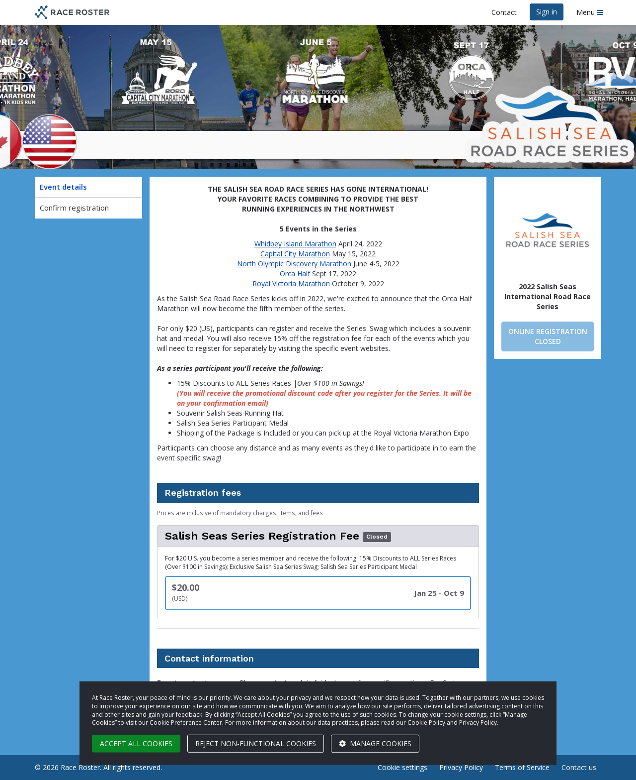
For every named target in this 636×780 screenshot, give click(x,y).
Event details (63, 187)
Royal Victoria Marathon (292, 283)
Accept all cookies (136, 743)
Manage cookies (375, 743)
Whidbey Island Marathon (295, 243)
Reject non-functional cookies (255, 743)
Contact (504, 12)
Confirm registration (74, 208)
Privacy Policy (461, 767)
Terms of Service (522, 767)
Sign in (546, 11)
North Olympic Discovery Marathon (294, 263)
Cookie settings (402, 767)
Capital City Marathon (295, 253)
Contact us (578, 767)
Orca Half (295, 273)
